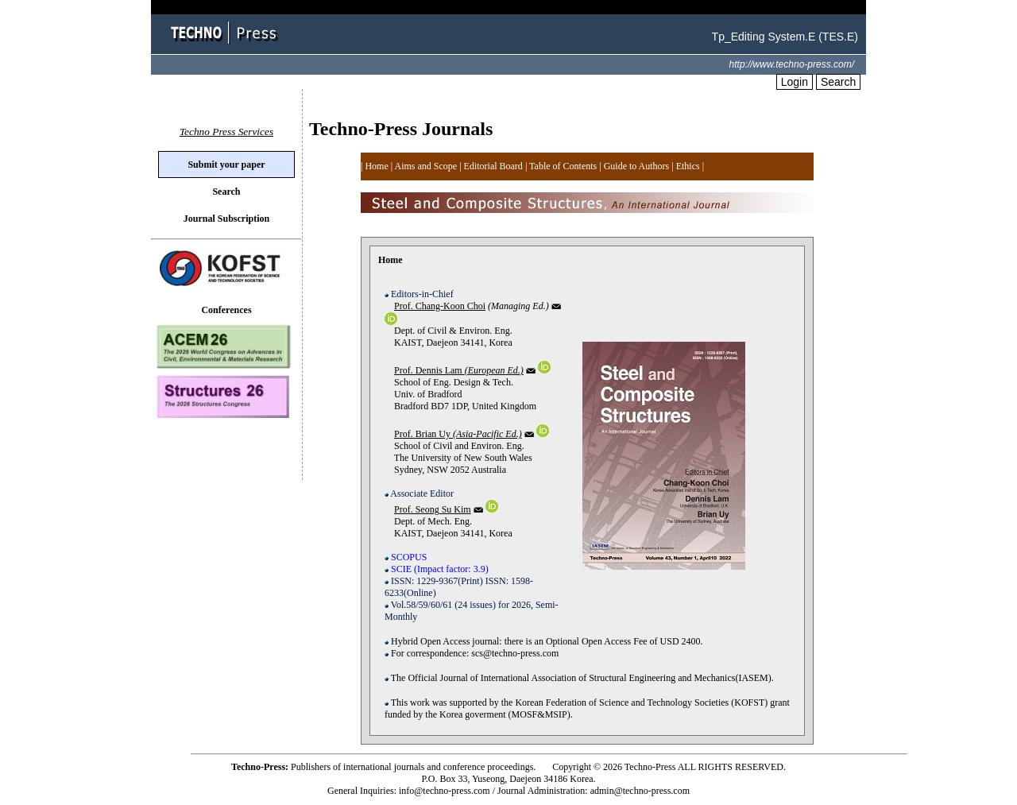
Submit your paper (226, 164)
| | (687, 166)
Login (794, 81)
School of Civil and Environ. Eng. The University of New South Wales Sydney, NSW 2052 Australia (467, 471)
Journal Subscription (226, 218)
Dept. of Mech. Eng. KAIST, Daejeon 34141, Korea (472, 563)
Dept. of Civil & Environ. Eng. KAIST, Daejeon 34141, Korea (455, 346)
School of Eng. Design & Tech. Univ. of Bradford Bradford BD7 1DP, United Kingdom (468, 402)
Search (838, 81)
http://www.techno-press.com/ (791, 64)
